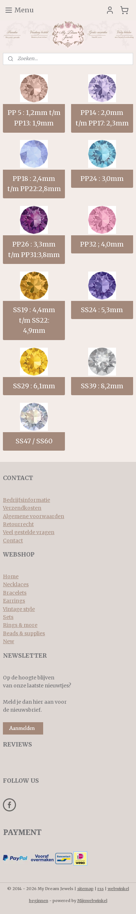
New (8, 641)
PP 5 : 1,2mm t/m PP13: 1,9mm (34, 118)
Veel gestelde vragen (28, 532)
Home (10, 576)
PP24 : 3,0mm (102, 178)
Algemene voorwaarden (33, 516)
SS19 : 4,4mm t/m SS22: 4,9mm (34, 320)
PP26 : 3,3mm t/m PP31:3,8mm (34, 249)
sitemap (85, 888)
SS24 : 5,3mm (102, 310)
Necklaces (16, 584)
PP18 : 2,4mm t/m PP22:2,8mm (34, 183)
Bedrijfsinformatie (26, 500)
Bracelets (14, 593)
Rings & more (20, 625)
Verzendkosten (22, 508)
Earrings (14, 600)
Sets (8, 617)
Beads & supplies (24, 633)
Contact (13, 540)
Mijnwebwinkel (92, 900)
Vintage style (19, 609)
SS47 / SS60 (34, 441)
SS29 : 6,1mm (34, 386)
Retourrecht (18, 524)
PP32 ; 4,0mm (102, 244)
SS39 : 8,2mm (102, 386)
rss (101, 888)
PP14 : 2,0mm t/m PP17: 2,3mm (102, 118)
